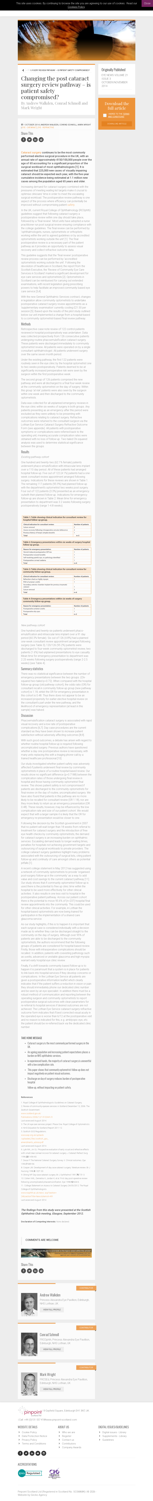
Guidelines (108, 1439)
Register (66, 1436)
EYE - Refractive (46, 127)
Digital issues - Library (114, 1432)
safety (70, 204)
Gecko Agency (39, 1494)
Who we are (68, 1432)
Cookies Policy (76, 7)
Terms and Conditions (34, 1443)
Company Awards (71, 1447)
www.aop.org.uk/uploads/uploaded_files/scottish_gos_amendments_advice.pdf (34, 1138)
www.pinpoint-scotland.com (61, 1419)
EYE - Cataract (29, 127)
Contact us (68, 1439)
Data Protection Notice (34, 1436)
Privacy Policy (29, 1439)
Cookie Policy (29, 1432)
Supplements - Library (114, 1436)
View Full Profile (53, 1310)
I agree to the (118, 115)
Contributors (69, 1443)
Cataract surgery (31, 152)
